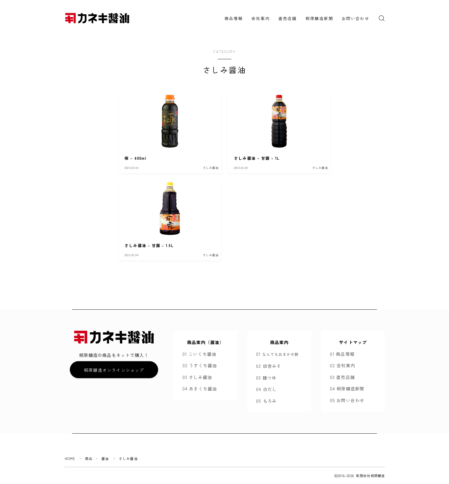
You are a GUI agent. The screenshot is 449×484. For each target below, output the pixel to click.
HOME (70, 458)
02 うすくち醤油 (199, 365)
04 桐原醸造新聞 (347, 388)
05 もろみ (266, 401)
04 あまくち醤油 (199, 388)
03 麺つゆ (266, 377)
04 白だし (266, 389)
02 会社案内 (342, 365)
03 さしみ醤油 (197, 377)
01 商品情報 (342, 354)
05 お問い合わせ (347, 400)
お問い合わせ (355, 18)
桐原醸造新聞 (319, 18)
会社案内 (260, 18)
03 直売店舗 (342, 377)
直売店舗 (287, 18)
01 (277, 354)
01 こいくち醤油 (199, 354)
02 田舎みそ (268, 366)
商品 (88, 458)
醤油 (105, 458)
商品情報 (233, 18)
